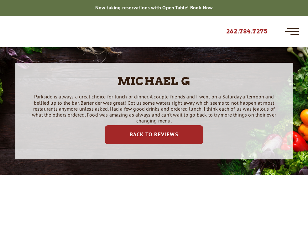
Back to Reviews (154, 134)
